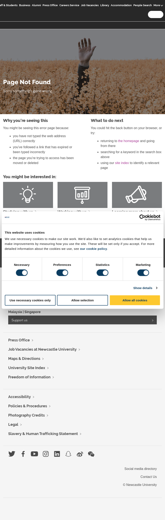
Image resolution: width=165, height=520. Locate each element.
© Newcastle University (140, 485)
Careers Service (69, 5)
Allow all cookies (134, 300)
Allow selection (82, 300)
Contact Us (149, 477)
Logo (7, 8)
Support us (20, 320)
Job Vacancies (90, 5)
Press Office (50, 5)
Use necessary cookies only (30, 300)
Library (104, 5)
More (156, 5)
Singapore (32, 312)
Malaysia (15, 312)
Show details (142, 287)
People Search (142, 5)
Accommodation (121, 5)
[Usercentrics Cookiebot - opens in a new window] (142, 217)
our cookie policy (93, 248)
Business (24, 5)
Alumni (36, 5)
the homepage (128, 141)
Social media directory (141, 469)
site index (122, 163)
